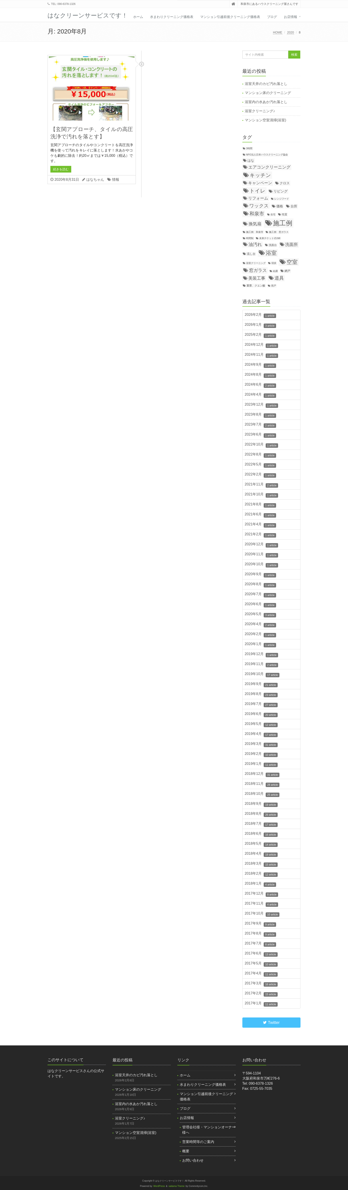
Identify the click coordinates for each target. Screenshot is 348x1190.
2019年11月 (261, 664)
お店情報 (290, 17)
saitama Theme (177, 1186)
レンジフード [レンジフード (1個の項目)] (281, 198)
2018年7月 (261, 824)
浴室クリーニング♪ (260, 111)
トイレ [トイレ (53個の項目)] (257, 191)
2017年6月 (261, 954)
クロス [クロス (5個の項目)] (285, 183)
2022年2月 (260, 475)
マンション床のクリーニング (268, 93)
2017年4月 (261, 974)
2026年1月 (260, 325)
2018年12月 (262, 774)
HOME (277, 32)
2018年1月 (260, 884)
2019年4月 (261, 734)
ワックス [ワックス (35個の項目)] (259, 205)
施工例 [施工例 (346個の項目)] (282, 223)
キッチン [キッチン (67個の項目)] (260, 175)
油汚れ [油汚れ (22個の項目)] (255, 244)
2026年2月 (260, 315)
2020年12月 (261, 545)
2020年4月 (260, 624)
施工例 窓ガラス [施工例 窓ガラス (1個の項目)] (279, 232)
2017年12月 (261, 894)
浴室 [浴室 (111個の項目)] (271, 253)
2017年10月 (262, 914)
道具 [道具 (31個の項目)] (279, 278)
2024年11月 (261, 355)
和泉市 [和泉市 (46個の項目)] (256, 213)
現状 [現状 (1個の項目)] (273, 263)
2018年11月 (262, 784)
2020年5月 (260, 614)
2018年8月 (261, 814)
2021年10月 (261, 495)
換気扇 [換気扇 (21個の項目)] (255, 224)
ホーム (138, 17)
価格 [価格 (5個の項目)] (279, 206)
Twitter (271, 1022)
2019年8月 (261, 694)
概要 (185, 1151)
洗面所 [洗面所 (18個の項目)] (291, 244)
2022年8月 (260, 455)
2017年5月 (261, 964)
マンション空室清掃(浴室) (265, 120)
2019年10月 (262, 674)
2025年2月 (260, 335)
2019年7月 (261, 704)
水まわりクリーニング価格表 (171, 17)
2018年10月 (262, 794)
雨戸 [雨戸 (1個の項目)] (273, 285)
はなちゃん (95, 179)
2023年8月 (260, 415)
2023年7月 (260, 425)
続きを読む (61, 169)
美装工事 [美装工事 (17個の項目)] (256, 278)
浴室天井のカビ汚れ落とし (266, 84)
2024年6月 (260, 385)
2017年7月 (260, 944)
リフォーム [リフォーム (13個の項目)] (258, 198)
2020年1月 (260, 644)
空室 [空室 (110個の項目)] (292, 262)
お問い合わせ (193, 1160)
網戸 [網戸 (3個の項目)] (287, 271)
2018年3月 (261, 864)
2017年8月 (260, 934)
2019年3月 (261, 744)
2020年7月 (260, 594)
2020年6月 (260, 604)
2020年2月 (260, 634)
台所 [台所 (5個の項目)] (294, 206)
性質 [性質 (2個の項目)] (284, 214)
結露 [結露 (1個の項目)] (275, 271)
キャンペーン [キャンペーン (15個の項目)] (260, 183)
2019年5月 (261, 724)
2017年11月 (261, 904)
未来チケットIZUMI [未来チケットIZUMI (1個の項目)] (269, 238)
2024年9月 (260, 365)
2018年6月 (261, 834)
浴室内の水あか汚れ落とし (266, 102)
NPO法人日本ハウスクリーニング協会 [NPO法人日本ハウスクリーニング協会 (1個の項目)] (267, 154)
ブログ (272, 17)
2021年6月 (260, 515)
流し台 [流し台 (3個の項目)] (251, 253)
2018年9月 (261, 804)
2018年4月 (261, 854)
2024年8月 (260, 375)
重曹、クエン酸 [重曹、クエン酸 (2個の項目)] (256, 285)
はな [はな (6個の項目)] (250, 160)
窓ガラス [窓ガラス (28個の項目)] (258, 270)
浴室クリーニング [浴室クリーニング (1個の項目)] (256, 263)
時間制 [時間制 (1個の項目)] (249, 238)
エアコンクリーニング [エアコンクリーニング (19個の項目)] (269, 167)
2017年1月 (261, 1004)
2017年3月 (261, 984)
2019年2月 (261, 754)
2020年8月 (260, 584)
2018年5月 (261, 844)
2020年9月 (260, 574)
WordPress (159, 1186)
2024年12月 (261, 345)
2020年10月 (261, 565)
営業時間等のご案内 (198, 1142)
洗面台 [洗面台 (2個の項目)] (273, 245)
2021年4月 (260, 525)
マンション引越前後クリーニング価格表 (230, 17)
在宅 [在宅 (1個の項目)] (273, 214)
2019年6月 (261, 714)
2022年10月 (261, 445)
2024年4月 (260, 395)
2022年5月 (260, 465)
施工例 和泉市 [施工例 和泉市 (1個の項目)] (254, 232)
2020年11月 (261, 555)
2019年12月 (261, 654)
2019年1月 (261, 764)
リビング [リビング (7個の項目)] (280, 191)
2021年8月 (260, 505)
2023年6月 (260, 435)
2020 (290, 32)
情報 (115, 179)
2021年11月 (261, 485)
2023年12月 (261, 405)
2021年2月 (260, 535)
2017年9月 (260, 924)
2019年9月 (261, 684)
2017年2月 (261, 994)
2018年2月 (261, 874)
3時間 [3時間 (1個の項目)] (249, 148)
